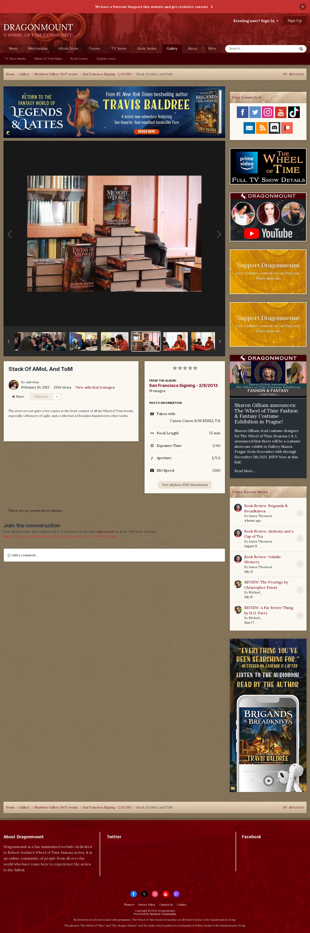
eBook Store (68, 48)
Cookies (181, 904)
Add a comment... (23, 555)
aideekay (32, 382)
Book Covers (79, 59)
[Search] (249, 48)
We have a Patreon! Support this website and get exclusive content (151, 7)
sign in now (106, 531)
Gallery (172, 49)
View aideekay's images (95, 387)
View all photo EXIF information (185, 485)
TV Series (119, 48)
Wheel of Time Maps (48, 59)
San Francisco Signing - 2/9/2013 (183, 385)
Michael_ (255, 592)
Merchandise (38, 48)
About (193, 48)
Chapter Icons (105, 59)
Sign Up (295, 20)
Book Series (146, 48)
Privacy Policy (146, 904)
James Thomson (260, 516)
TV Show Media (15, 59)
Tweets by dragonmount (127, 845)
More (212, 48)
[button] (8, 341)
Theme (129, 904)
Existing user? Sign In (255, 20)
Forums (94, 48)
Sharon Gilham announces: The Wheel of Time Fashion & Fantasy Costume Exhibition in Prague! (266, 413)
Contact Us (166, 904)
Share (18, 397)
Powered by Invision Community (155, 914)
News (13, 48)
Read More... (245, 471)
